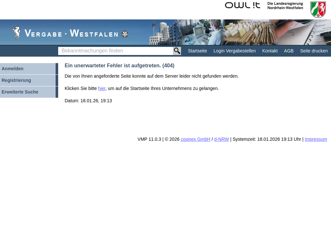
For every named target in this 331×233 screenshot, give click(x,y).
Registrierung (16, 80)
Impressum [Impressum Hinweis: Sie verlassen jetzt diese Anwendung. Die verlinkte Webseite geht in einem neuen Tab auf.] (316, 139)
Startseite (197, 50)
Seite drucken (314, 50)
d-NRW (221, 139)
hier (102, 88)
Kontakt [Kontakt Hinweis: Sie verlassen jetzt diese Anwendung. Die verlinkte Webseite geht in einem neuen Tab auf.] (269, 50)
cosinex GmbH (195, 139)
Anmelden (13, 68)
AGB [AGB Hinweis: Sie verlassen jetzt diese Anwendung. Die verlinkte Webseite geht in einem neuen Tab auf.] (289, 50)
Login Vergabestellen (235, 50)
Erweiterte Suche (20, 91)
